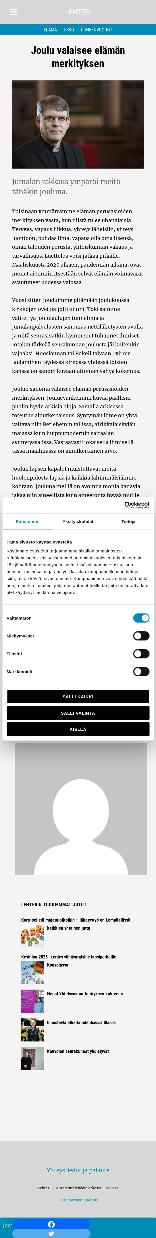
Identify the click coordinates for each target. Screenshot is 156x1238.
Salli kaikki (78, 696)
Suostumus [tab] (28, 521)
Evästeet (110, 1188)
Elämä (50, 30)
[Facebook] (51, 1224)
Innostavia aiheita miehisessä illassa (81, 1022)
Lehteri (78, 12)
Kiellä (78, 729)
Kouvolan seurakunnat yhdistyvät (78, 1051)
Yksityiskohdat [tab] (78, 521)
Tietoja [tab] (129, 521)
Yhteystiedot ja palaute (78, 1170)
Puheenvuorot (96, 30)
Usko (69, 30)
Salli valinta (78, 712)
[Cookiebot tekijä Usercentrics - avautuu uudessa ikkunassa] (124, 505)
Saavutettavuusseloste (78, 1200)
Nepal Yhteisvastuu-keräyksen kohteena (85, 993)
